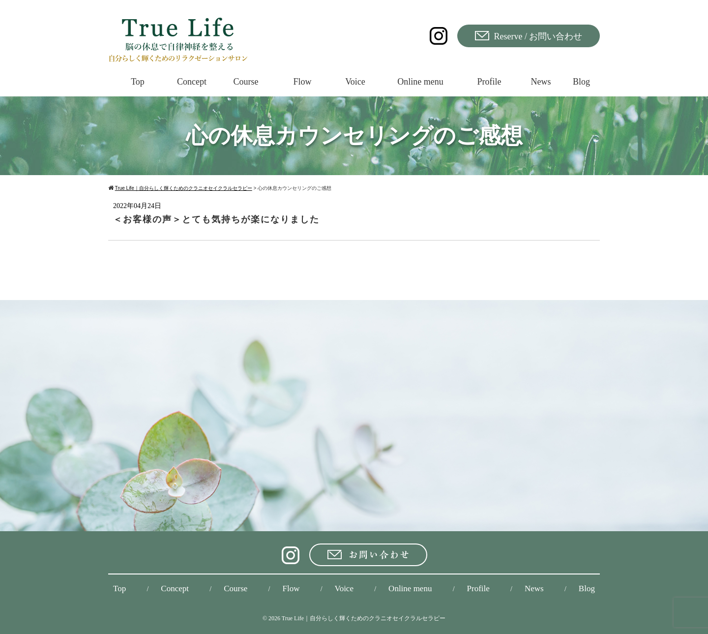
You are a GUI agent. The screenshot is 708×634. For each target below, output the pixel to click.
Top (119, 588)
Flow (290, 588)
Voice (344, 588)
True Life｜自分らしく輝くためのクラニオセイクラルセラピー (363, 618)
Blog (587, 588)
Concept (175, 588)
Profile (478, 588)
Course (235, 588)
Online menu (410, 588)
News (534, 588)
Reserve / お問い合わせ (529, 36)
